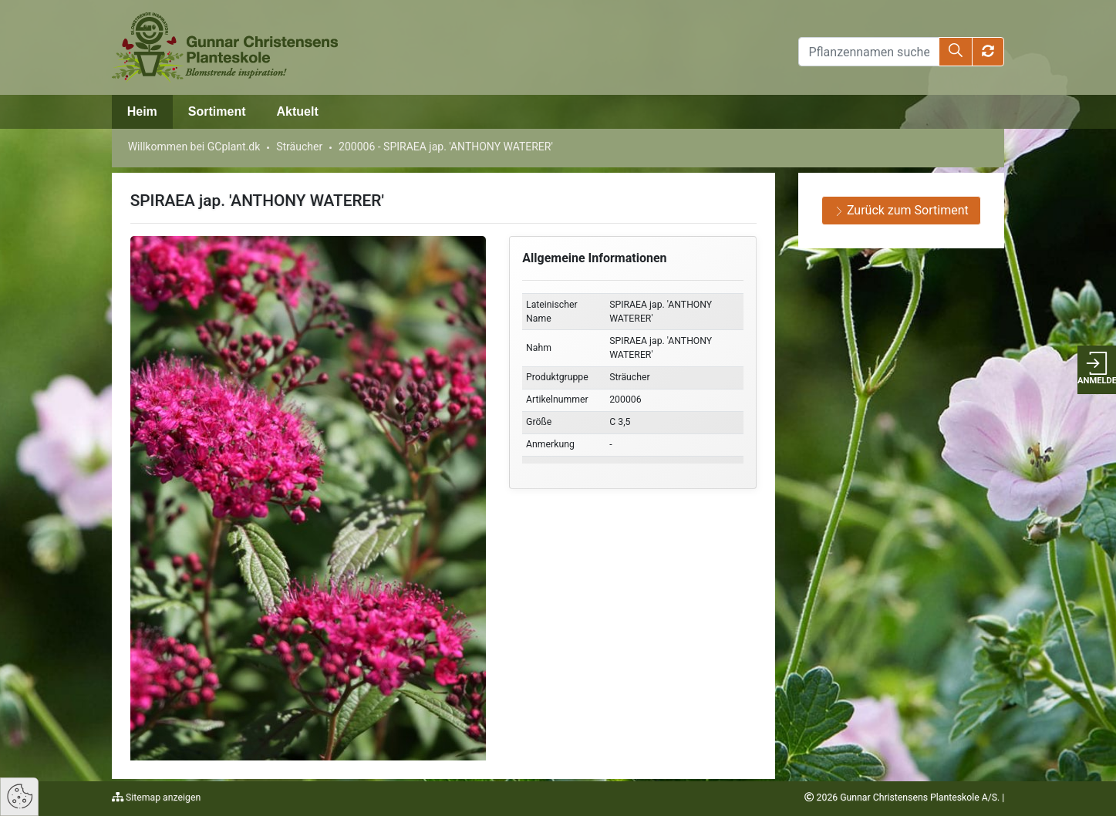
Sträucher (299, 146)
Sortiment (217, 111)
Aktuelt (297, 111)
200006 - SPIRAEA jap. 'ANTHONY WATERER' (446, 146)
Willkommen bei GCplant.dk (194, 146)
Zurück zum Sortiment (901, 210)
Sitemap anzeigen (162, 797)
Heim (142, 111)
